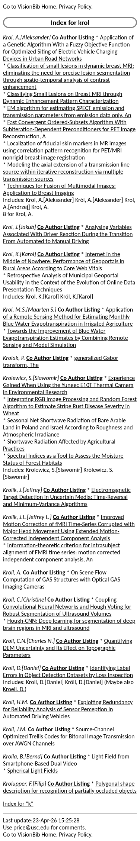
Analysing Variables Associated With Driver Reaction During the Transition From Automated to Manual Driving (68, 234)
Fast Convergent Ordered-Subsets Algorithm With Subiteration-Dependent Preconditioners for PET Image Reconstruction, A (69, 129)
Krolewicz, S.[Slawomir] (31, 377)
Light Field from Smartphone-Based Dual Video (66, 760)
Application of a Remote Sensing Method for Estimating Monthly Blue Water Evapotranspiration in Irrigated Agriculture (68, 316)
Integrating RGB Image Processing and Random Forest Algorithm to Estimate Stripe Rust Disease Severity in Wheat (70, 406)
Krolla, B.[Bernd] (22, 756)
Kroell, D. (14, 689)
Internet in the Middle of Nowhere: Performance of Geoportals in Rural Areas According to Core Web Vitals (63, 261)
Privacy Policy (75, 6)
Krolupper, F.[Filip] (24, 783)
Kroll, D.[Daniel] (22, 667)
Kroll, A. (12, 572)
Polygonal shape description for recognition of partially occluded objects (70, 787)
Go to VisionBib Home (29, 6)
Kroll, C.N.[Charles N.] (29, 640)
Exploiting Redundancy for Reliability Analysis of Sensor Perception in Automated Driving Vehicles (68, 709)
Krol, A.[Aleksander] (27, 37)
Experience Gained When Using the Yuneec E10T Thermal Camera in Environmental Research (69, 385)
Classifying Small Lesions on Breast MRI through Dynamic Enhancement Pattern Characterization (62, 97)
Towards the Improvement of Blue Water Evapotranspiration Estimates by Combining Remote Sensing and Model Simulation (65, 337)
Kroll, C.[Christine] (24, 599)
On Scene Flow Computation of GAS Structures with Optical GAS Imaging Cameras (61, 579)
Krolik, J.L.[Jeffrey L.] (27, 517)
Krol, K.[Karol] (19, 254)
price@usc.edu (31, 827)
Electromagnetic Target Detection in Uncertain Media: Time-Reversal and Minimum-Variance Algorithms (67, 497)
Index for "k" (18, 803)
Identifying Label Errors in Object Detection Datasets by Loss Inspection (68, 671)
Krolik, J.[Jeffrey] (22, 489)
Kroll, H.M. (16, 702)
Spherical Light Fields (32, 770)
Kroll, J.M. (15, 729)
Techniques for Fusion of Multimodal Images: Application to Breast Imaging (59, 189)
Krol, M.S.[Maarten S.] (30, 309)
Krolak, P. (14, 357)
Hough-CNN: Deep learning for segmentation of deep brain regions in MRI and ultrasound (69, 624)
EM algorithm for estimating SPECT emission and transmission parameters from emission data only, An (67, 111)
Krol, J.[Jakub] (19, 227)
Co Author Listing (73, 37)
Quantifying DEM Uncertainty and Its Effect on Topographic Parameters (67, 647)
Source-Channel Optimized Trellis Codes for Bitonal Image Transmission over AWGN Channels (68, 736)
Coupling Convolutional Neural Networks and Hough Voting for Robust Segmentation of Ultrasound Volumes (67, 606)
